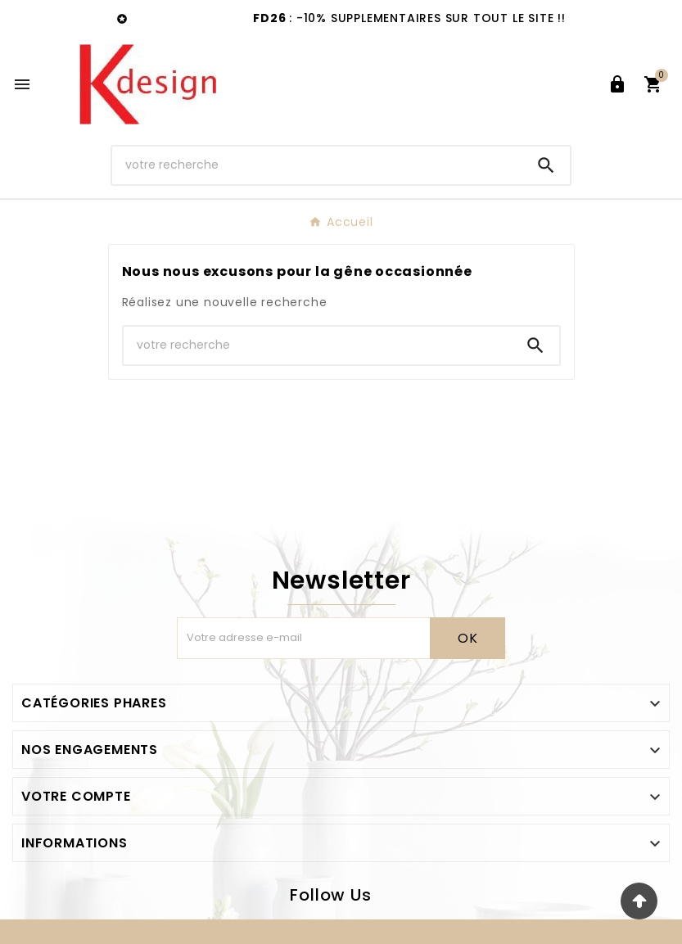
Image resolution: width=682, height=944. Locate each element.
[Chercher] (317, 165)
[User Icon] (617, 84)
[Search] (546, 165)
